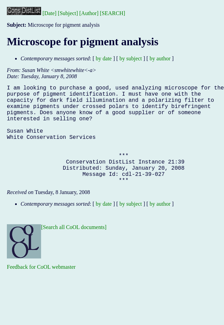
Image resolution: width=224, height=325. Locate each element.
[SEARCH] (112, 13)
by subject (131, 58)
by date (104, 58)
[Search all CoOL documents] (74, 249)
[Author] (89, 13)
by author (160, 58)
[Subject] (68, 13)
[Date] (49, 13)
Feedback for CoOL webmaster (41, 289)
